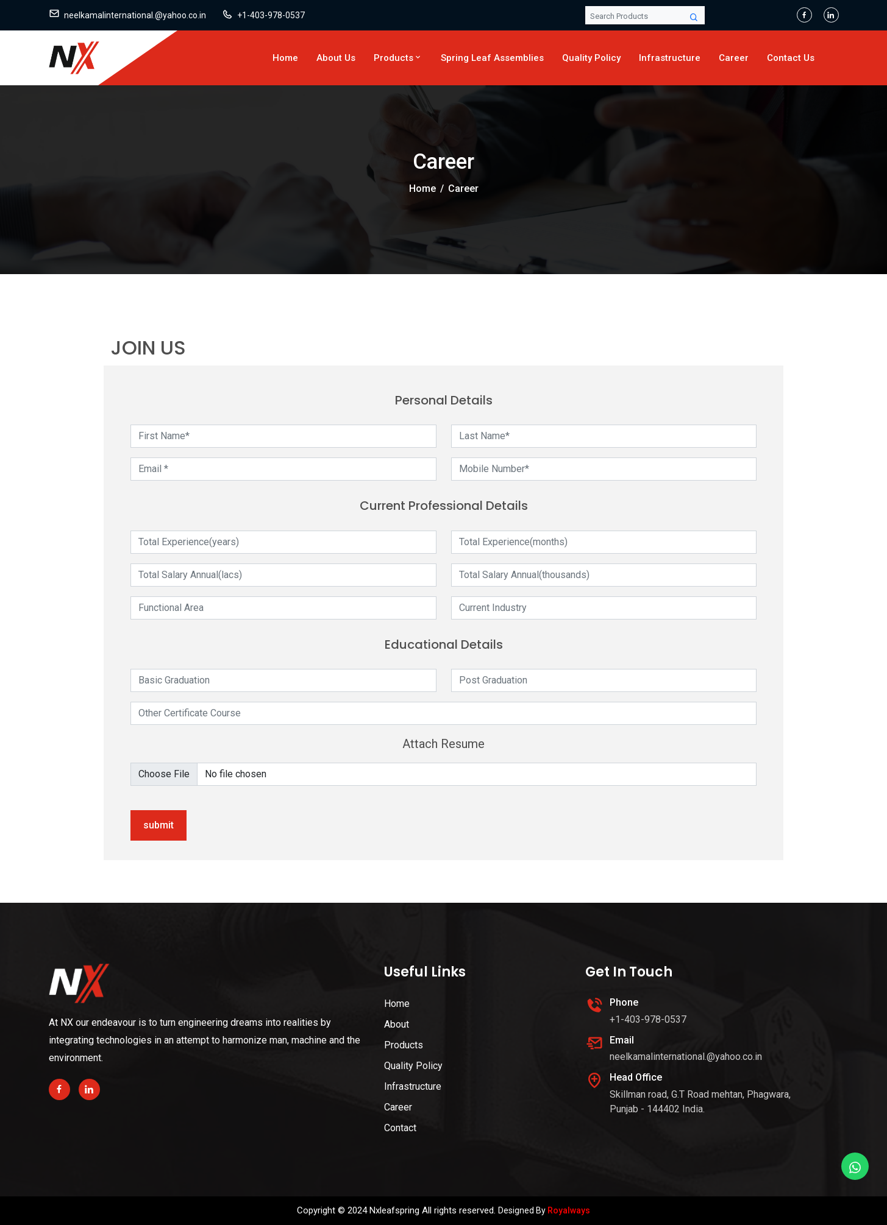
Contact (400, 1128)
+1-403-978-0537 (271, 15)
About (396, 1024)
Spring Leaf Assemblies (492, 57)
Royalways (568, 1210)
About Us (335, 57)
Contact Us (790, 57)
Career (734, 57)
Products (398, 57)
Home (285, 57)
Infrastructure (669, 57)
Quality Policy (591, 57)
